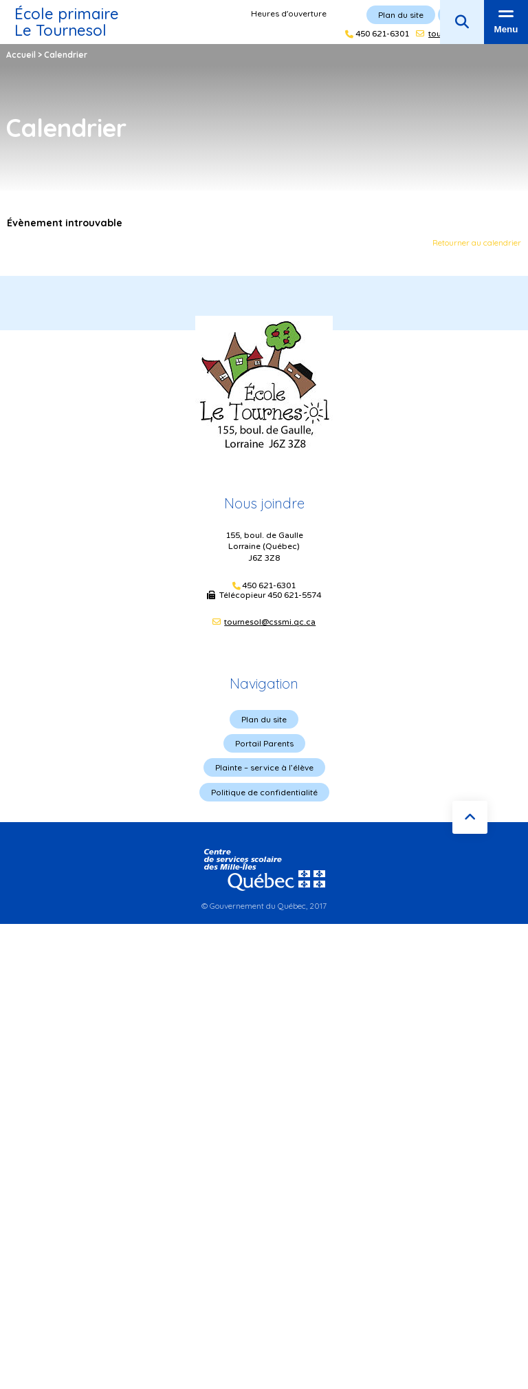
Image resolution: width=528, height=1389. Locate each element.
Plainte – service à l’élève (264, 767)
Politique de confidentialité (264, 792)
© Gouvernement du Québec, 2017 (264, 906)
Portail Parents (264, 743)
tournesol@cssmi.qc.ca (270, 622)
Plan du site (264, 719)
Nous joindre (264, 503)
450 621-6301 (269, 585)
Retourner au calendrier (476, 242)
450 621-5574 (294, 595)
